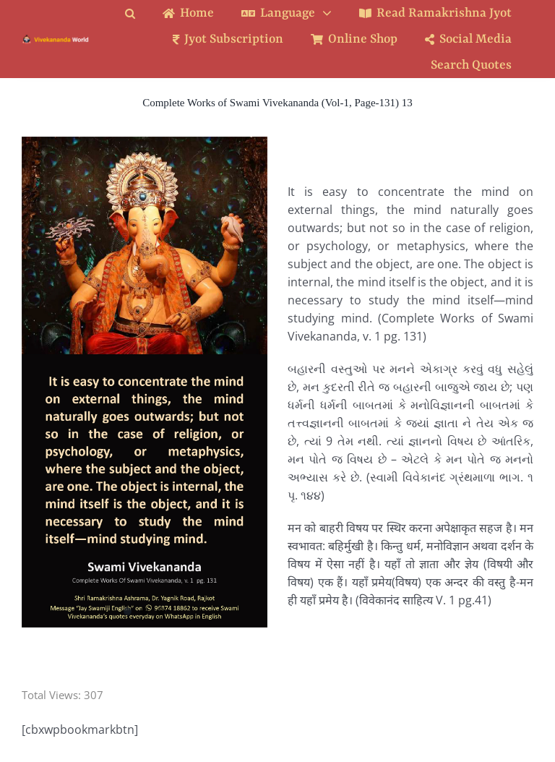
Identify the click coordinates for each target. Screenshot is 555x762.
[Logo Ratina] (56, 40)
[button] (141, 13)
